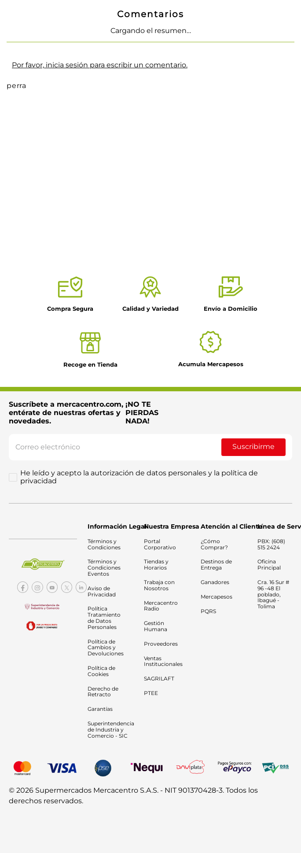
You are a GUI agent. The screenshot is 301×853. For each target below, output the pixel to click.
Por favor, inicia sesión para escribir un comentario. (99, 65)
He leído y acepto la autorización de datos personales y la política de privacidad (139, 477)
